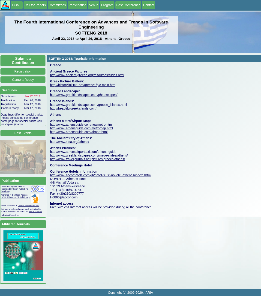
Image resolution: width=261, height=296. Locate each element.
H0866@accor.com (64, 197)
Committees (57, 5)
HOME (17, 5)
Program (107, 5)
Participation (77, 5)
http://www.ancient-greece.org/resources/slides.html (87, 75)
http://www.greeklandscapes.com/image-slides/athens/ (89, 155)
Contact (148, 5)
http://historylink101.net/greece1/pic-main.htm (82, 85)
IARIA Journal (35, 211)
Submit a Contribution (23, 61)
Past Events (23, 133)
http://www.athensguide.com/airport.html (79, 132)
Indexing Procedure (10, 215)
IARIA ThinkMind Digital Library (15, 197)
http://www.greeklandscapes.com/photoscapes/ (83, 95)
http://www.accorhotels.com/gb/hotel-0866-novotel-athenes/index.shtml (100, 175)
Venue (93, 5)
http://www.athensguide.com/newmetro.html (81, 124)
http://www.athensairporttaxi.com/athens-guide (83, 152)
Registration (23, 71)
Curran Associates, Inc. (28, 205)
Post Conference (128, 5)
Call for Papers (35, 5)
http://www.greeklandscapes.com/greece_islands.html (88, 105)
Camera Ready (23, 79)
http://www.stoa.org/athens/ (69, 142)
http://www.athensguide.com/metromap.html (81, 128)
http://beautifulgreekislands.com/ (73, 108)
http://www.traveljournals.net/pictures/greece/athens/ (87, 159)
